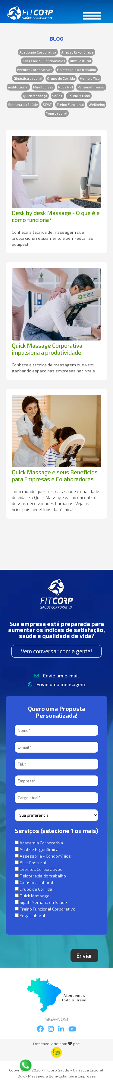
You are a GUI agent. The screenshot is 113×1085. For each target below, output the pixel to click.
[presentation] (60, 937)
